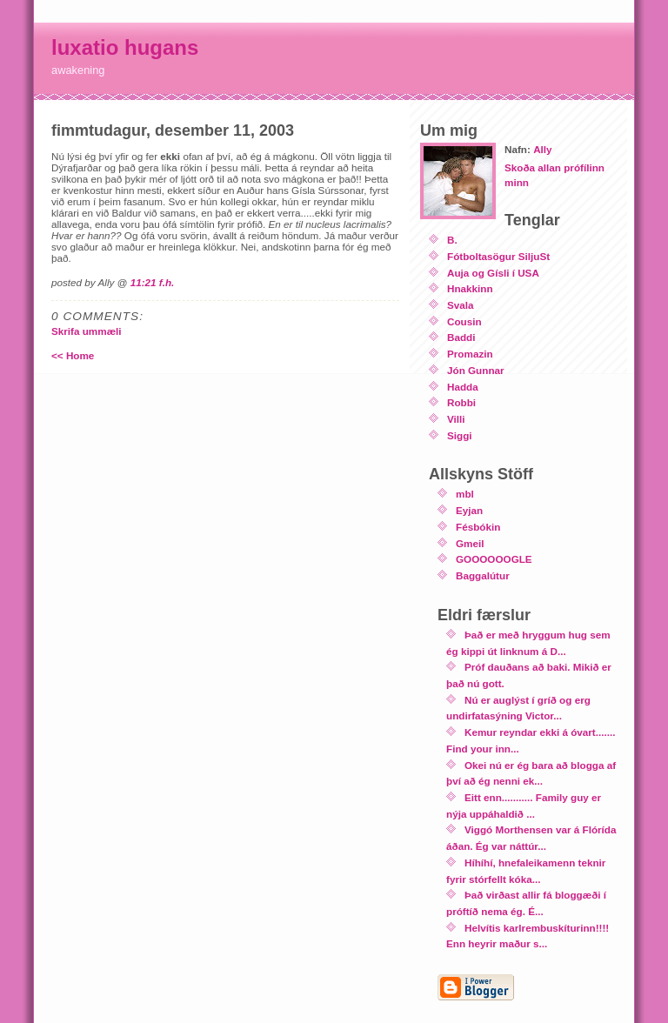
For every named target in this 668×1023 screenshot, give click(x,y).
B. (452, 239)
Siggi (459, 435)
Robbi (461, 402)
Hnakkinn (470, 288)
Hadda (462, 386)
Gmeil (470, 543)
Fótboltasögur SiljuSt (498, 256)
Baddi (461, 337)
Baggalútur (483, 575)
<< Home (72, 355)
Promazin (470, 353)
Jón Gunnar (475, 370)
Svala (460, 305)
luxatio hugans (124, 47)
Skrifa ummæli (86, 331)
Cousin (464, 321)
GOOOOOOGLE (494, 559)
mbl (465, 493)
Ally (542, 149)
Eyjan (469, 510)
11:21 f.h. (152, 282)
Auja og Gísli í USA (493, 272)
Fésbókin (478, 526)
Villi (456, 419)
